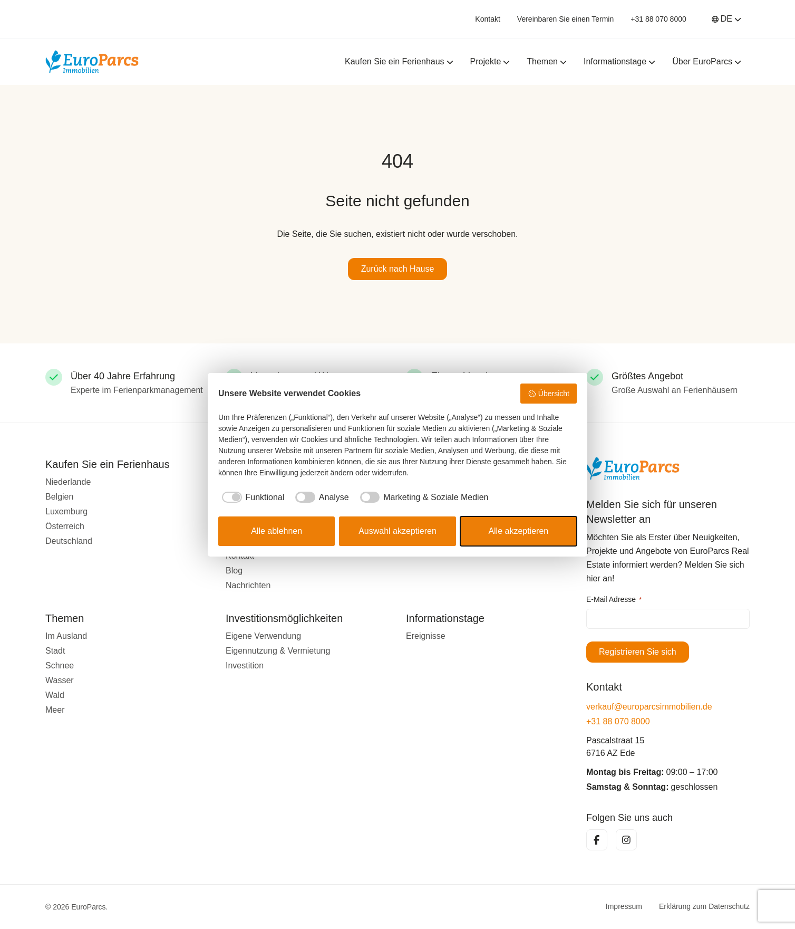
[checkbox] (251, 497)
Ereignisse (425, 635)
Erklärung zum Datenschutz (704, 907)
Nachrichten (248, 585)
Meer (54, 709)
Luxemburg (66, 511)
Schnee (59, 665)
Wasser (59, 680)
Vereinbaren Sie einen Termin (565, 19)
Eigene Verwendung (263, 635)
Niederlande (68, 481)
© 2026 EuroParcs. (76, 907)
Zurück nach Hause (397, 268)
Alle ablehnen (276, 530)
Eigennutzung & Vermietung (278, 650)
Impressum (624, 907)
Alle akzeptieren (518, 530)
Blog (234, 570)
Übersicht (548, 393)
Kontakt (487, 19)
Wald (54, 695)
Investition (245, 665)
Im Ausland (66, 635)
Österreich (64, 526)
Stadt (55, 650)
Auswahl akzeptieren (397, 530)
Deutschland (68, 541)
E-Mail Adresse (614, 600)
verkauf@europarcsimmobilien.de (649, 706)
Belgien (59, 496)
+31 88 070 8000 (658, 19)
